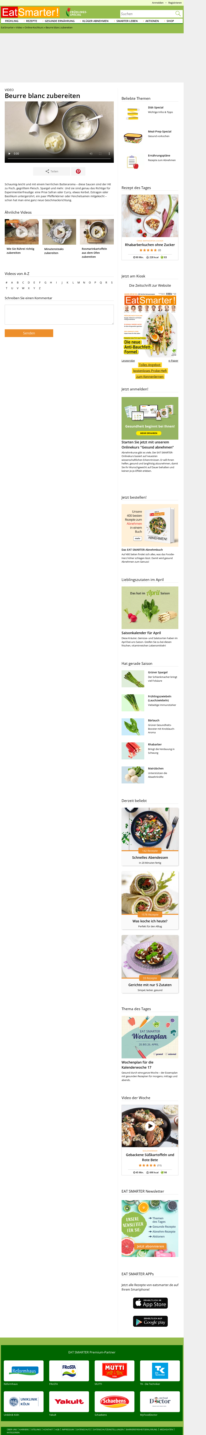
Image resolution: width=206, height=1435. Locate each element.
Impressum (68, 1421)
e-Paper (173, 360)
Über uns (12, 1421)
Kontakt (48, 1421)
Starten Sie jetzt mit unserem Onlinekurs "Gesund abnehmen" (150, 423)
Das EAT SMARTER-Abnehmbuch (142, 549)
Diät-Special (155, 107)
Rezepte (31, 21)
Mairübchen (156, 768)
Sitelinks (36, 1421)
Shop (170, 21)
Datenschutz (83, 1421)
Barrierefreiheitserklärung (141, 1421)
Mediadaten (166, 1421)
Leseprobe (128, 360)
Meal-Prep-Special (159, 131)
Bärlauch (153, 720)
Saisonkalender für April (141, 633)
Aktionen (152, 21)
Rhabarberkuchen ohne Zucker (150, 244)
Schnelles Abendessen (150, 857)
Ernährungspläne (159, 155)
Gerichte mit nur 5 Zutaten (150, 985)
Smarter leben (127, 21)
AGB (57, 1421)
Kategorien (13, 1424)
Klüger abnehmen (95, 21)
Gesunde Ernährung (60, 21)
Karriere (24, 1421)
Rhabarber (155, 744)
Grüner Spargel (158, 672)
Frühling (11, 21)
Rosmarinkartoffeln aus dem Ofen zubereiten (94, 253)
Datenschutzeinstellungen (108, 1421)
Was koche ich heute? (150, 921)
